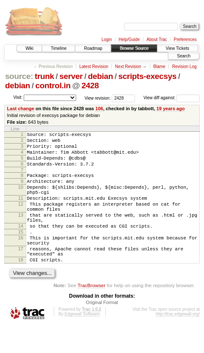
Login (107, 39)
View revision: (98, 97)
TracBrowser (91, 313)
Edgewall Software (81, 341)
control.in (53, 85)
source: (19, 76)
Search (183, 56)
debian (100, 76)
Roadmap (93, 48)
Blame (159, 66)
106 (99, 108)
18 (20, 286)
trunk (44, 76)
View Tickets (177, 48)
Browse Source (134, 48)
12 (20, 217)
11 (20, 210)
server (71, 76)
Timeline (58, 48)
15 (20, 252)
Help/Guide (129, 39)
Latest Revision (93, 66)
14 (20, 244)
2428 (90, 85)
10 (20, 197)
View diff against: (171, 97)
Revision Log (184, 66)
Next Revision (128, 66)
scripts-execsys (147, 76)
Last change (20, 108)
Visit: (17, 97)
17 (20, 272)
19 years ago (171, 108)
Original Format (102, 330)
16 (20, 259)
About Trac (156, 39)
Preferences (185, 39)
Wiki (29, 48)
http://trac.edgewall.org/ (178, 341)
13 (20, 231)
